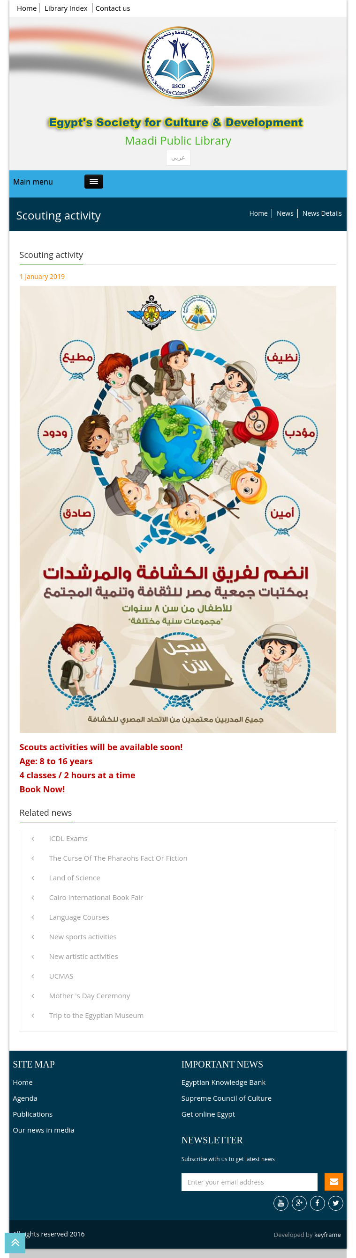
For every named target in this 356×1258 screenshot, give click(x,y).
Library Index (67, 8)
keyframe (327, 1234)
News (285, 213)
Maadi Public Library (178, 140)
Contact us (113, 8)
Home (27, 8)
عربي (178, 157)
